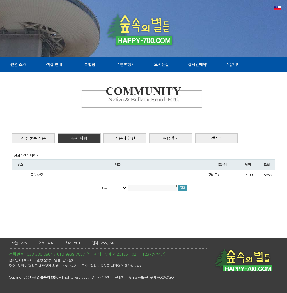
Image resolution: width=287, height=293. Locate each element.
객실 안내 (54, 65)
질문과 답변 (125, 138)
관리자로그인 (100, 277)
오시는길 (161, 65)
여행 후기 (171, 138)
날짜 (248, 164)
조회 (267, 164)
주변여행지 (125, 65)
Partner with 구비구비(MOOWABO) (151, 277)
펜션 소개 (18, 65)
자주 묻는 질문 (33, 138)
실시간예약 (197, 65)
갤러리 (216, 138)
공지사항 (36, 175)
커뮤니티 (233, 65)
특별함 (89, 65)
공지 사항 (79, 138)
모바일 (118, 277)
